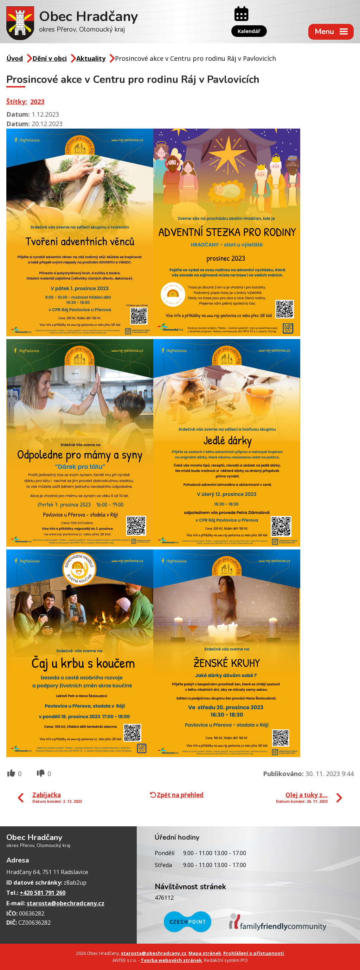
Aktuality (90, 58)
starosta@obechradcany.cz (65, 903)
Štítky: (16, 101)
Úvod (14, 58)
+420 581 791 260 (42, 893)
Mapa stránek (204, 953)
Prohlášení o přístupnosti (253, 953)
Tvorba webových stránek (171, 960)
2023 (37, 101)
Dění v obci (49, 58)
